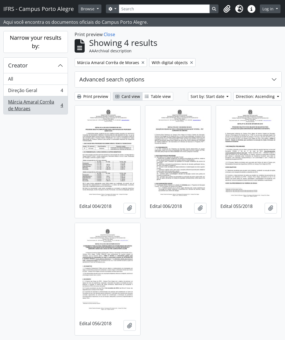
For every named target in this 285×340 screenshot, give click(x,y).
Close (109, 34)
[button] (227, 9)
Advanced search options (111, 79)
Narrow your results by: (35, 42)
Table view (158, 96)
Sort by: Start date (208, 96)
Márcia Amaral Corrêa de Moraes (35, 105)
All (10, 79)
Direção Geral (35, 91)
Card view (127, 96)
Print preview (92, 96)
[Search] (164, 8)
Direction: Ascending (256, 96)
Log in (268, 8)
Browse (88, 8)
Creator (18, 65)
